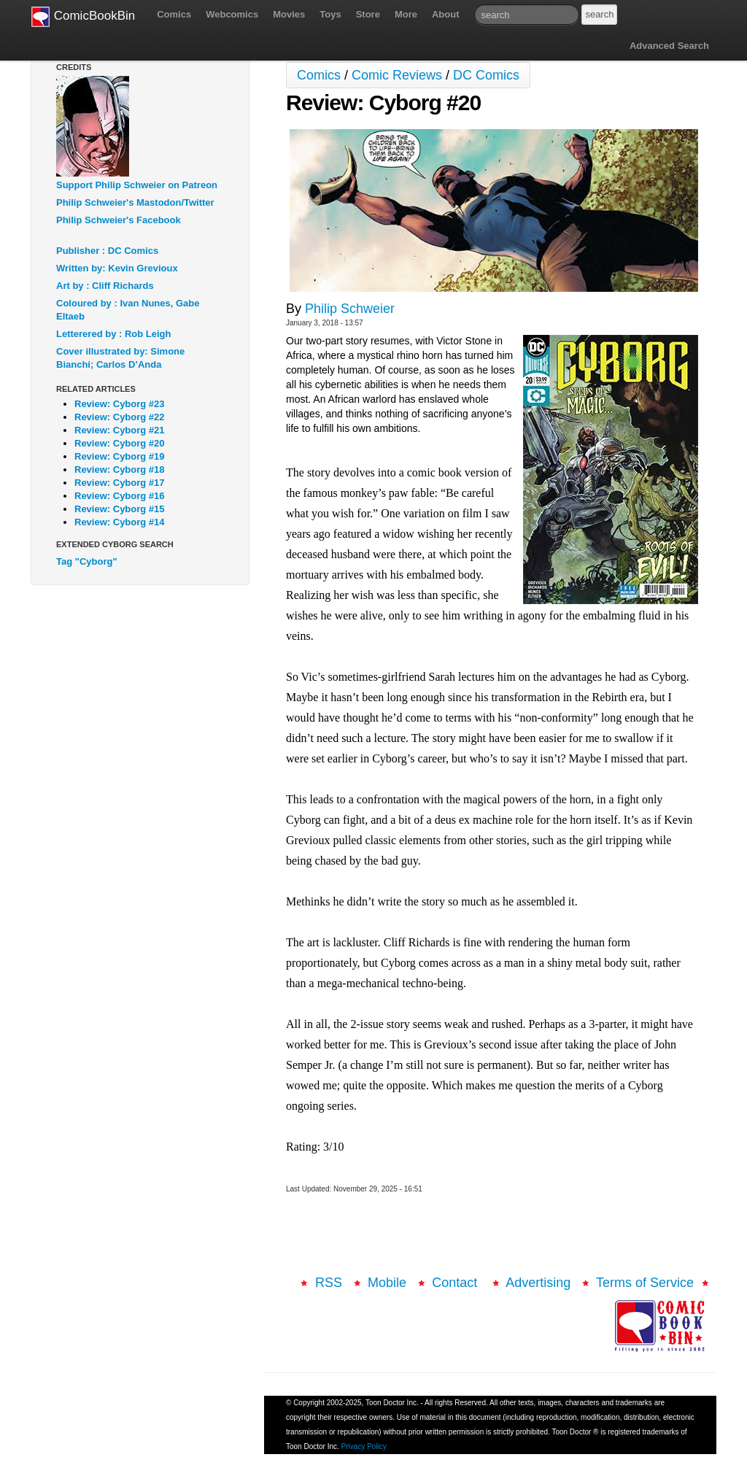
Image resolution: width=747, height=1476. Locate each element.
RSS (328, 1282)
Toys (330, 14)
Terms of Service (645, 1282)
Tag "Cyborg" (86, 561)
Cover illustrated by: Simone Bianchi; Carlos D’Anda (120, 358)
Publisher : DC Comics (107, 250)
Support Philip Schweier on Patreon (136, 184)
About (446, 14)
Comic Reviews (397, 75)
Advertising (538, 1282)
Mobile (387, 1282)
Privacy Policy (364, 1446)
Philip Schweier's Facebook (118, 220)
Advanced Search (669, 45)
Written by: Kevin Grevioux (117, 268)
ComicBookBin (83, 17)
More (406, 14)
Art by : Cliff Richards (105, 285)
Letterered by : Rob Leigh (113, 333)
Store (368, 14)
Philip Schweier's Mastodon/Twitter (135, 202)
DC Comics (486, 75)
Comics (174, 14)
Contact (456, 1282)
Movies (289, 14)
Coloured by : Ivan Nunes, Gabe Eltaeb (127, 310)
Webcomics (232, 14)
